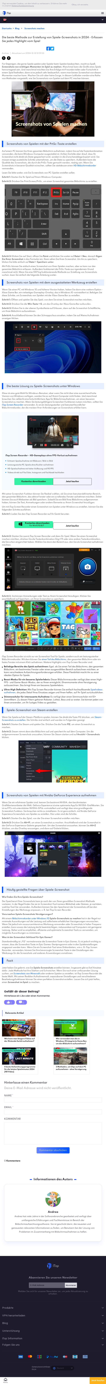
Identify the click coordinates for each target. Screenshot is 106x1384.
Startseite (7, 29)
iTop (5, 20)
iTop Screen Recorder (12, 405)
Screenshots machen (34, 29)
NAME (8, 1095)
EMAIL (8, 1107)
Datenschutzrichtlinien (41, 1367)
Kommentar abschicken (53, 1150)
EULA (34, 1369)
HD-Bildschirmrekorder (84, 166)
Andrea (5, 53)
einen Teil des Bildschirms (54, 659)
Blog (17, 29)
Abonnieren (71, 1285)
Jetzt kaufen (97, 1380)
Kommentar (12, 1119)
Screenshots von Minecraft (27, 974)
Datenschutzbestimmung (23, 6)
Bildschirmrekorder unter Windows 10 (30, 919)
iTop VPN (7, 13)
